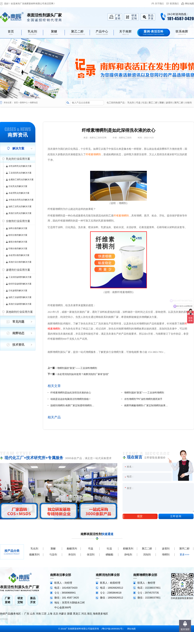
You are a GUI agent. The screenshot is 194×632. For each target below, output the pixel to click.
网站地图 (189, 3)
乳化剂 (130, 102)
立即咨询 (175, 516)
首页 (16, 102)
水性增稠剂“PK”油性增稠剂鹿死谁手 (143, 399)
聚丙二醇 (178, 102)
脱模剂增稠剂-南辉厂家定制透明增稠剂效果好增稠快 (72, 405)
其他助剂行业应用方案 (19, 311)
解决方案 (18, 148)
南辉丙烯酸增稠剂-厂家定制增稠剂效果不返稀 (146, 405)
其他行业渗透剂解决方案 (20, 304)
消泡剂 (147, 554)
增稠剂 (166, 554)
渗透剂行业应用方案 (18, 269)
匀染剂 (53, 554)
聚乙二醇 (153, 102)
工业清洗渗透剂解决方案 (20, 277)
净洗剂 (72, 554)
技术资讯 (18, 344)
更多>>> (184, 554)
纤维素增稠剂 (93, 154)
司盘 (138, 102)
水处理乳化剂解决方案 (19, 193)
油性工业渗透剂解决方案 (20, 297)
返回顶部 (185, 629)
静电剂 (128, 554)
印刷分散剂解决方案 (18, 248)
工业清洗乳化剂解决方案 (20, 173)
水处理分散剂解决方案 (19, 255)
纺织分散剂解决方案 (18, 235)
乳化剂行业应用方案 (18, 158)
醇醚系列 (128, 548)
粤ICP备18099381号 (112, 628)
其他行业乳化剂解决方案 (20, 213)
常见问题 (18, 321)
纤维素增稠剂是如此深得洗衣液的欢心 (70, 392)
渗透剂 (169, 102)
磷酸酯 (109, 554)
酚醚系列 (72, 548)
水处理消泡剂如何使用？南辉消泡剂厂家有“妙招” (83, 374)
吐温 (144, 102)
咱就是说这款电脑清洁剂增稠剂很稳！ (70, 399)
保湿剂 (90, 554)
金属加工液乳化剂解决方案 (21, 179)
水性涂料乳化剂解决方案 (20, 166)
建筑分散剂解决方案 (18, 242)
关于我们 (159, 3)
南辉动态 (34, 102)
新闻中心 (24, 102)
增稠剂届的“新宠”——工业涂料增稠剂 (77, 368)
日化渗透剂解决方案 (18, 290)
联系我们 (174, 3)
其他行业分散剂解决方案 (20, 262)
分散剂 (188, 102)
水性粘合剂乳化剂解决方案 (21, 200)
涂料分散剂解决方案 (18, 228)
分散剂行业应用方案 (18, 221)
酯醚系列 (34, 554)
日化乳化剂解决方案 (18, 186)
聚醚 (161, 102)
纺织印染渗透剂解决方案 (20, 284)
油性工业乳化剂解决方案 (20, 206)
